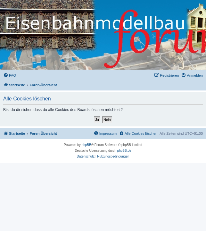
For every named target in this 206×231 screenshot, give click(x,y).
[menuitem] (9, 75)
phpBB (86, 145)
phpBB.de (124, 150)
